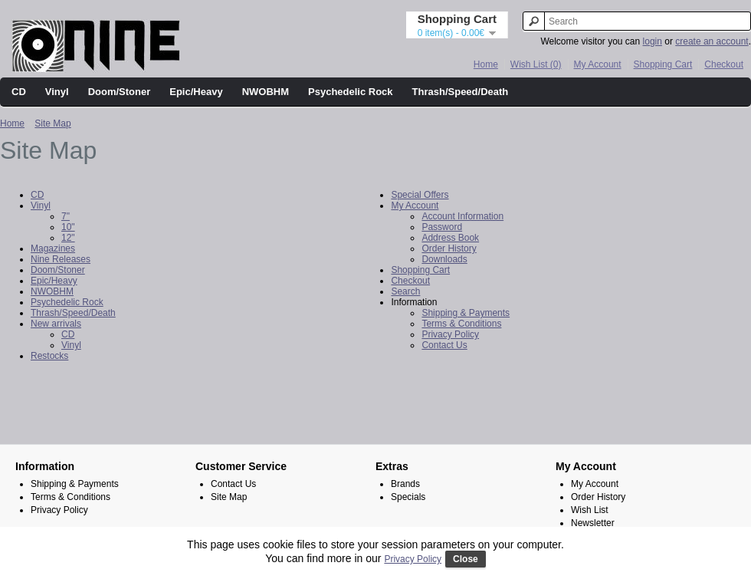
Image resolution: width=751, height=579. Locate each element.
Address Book (450, 237)
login (652, 41)
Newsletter (593, 523)
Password (441, 227)
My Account (597, 64)
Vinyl (57, 91)
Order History (448, 248)
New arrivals (56, 323)
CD (18, 91)
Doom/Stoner (119, 91)
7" (65, 216)
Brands (405, 484)
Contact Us (444, 345)
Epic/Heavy (195, 91)
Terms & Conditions (461, 323)
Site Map (52, 123)
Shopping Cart (663, 64)
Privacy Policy (450, 334)
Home (486, 64)
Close (465, 559)
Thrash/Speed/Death (460, 91)
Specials (408, 497)
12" (68, 237)
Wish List (589, 510)
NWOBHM (265, 91)
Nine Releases (60, 259)
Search (405, 291)
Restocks (49, 355)
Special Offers (419, 194)
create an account (711, 41)
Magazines (53, 248)
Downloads (444, 259)
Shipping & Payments (465, 313)
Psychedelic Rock (350, 91)
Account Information (462, 216)
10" (68, 227)
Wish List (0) (536, 64)
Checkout (723, 64)
